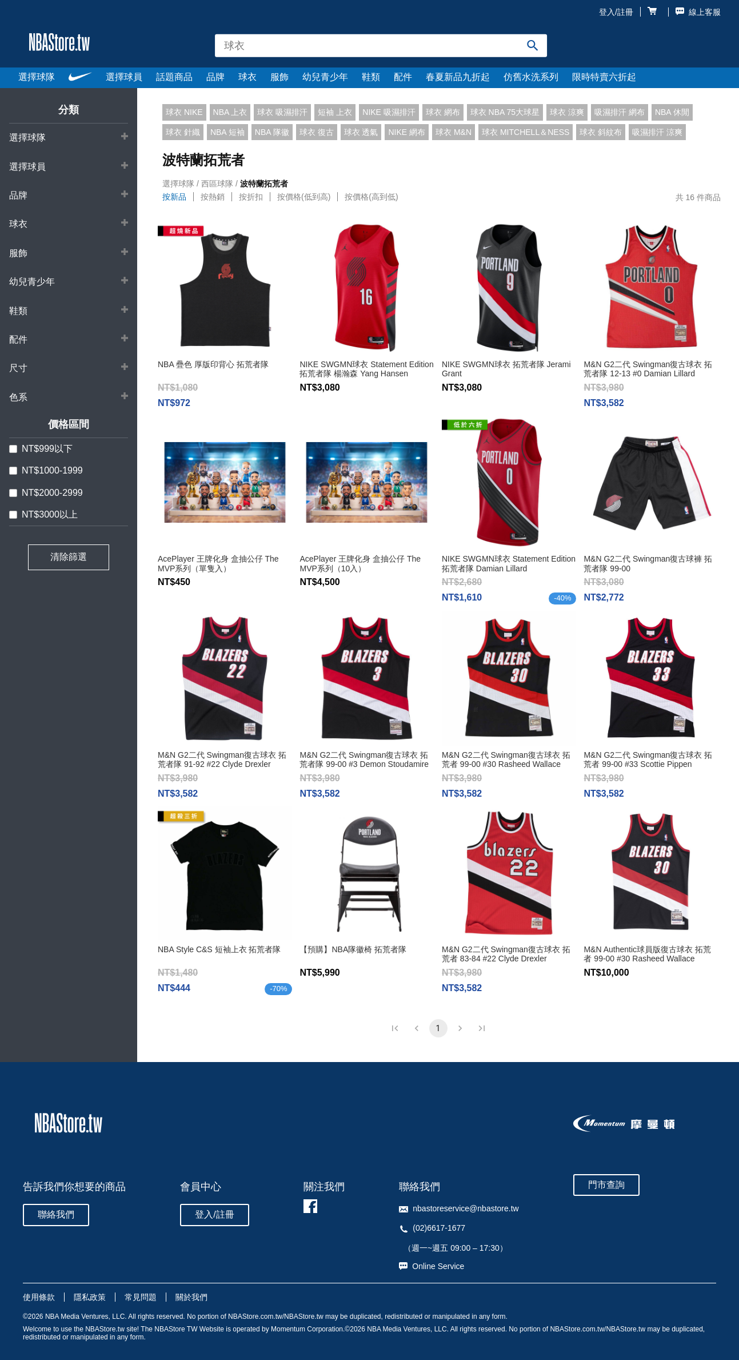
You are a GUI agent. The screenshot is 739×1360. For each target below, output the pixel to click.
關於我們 (191, 1297)
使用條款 (39, 1297)
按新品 (174, 196)
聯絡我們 (56, 1214)
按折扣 (251, 196)
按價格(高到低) (371, 196)
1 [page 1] (438, 1028)
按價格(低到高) (303, 196)
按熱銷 (213, 196)
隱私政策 (90, 1297)
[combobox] (381, 45)
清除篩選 (68, 557)
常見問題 (141, 1297)
